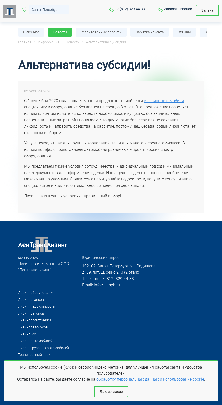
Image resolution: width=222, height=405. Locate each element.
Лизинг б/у (27, 334)
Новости (60, 32)
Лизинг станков (31, 300)
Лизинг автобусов (33, 327)
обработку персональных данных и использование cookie (150, 379)
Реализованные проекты (101, 32)
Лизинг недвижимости (36, 306)
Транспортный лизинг (36, 355)
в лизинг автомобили (164, 100)
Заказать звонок (178, 9)
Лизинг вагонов (31, 313)
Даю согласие (111, 392)
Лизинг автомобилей (35, 341)
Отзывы (184, 32)
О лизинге (31, 32)
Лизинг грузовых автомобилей (43, 348)
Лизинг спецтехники (34, 320)
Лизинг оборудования (36, 293)
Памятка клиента (149, 32)
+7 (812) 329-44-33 (130, 9)
